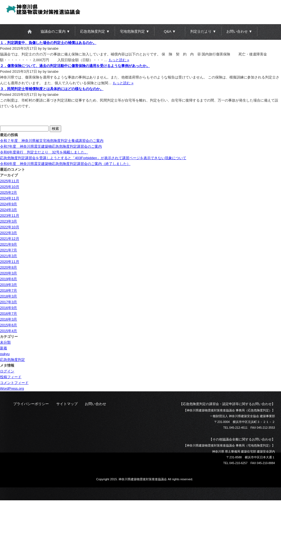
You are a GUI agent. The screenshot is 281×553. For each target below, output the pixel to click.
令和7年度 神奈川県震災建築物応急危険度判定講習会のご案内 (51, 146)
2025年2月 (8, 192)
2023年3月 (8, 221)
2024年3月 (8, 210)
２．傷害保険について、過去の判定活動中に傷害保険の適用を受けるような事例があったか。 (75, 66)
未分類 (5, 342)
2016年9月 (8, 308)
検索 (55, 129)
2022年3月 (8, 233)
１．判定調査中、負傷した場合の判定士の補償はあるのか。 (48, 43)
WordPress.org (12, 388)
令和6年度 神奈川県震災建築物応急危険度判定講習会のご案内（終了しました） (65, 164)
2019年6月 (8, 279)
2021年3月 (8, 256)
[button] (56, 31)
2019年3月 (8, 285)
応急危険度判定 (12, 360)
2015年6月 (8, 325)
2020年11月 (9, 262)
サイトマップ (67, 404)
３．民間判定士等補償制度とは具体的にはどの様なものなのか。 (51, 89)
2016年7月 (8, 313)
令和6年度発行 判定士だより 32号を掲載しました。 (44, 152)
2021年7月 (8, 250)
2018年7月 (8, 290)
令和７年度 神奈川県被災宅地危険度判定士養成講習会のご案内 (51, 141)
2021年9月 (8, 244)
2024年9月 (8, 204)
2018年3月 (8, 296)
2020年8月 (8, 267)
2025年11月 (9, 181)
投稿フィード (10, 377)
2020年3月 (8, 273)
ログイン (7, 371)
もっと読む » (118, 60)
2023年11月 (9, 216)
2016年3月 (8, 319)
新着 (3, 348)
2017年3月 (8, 302)
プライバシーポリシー (31, 404)
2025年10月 (9, 187)
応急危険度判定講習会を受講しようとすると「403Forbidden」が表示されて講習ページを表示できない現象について (93, 158)
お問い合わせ (95, 404)
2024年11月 (9, 198)
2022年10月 (9, 227)
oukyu (5, 354)
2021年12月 (9, 239)
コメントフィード (14, 383)
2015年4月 (8, 331)
